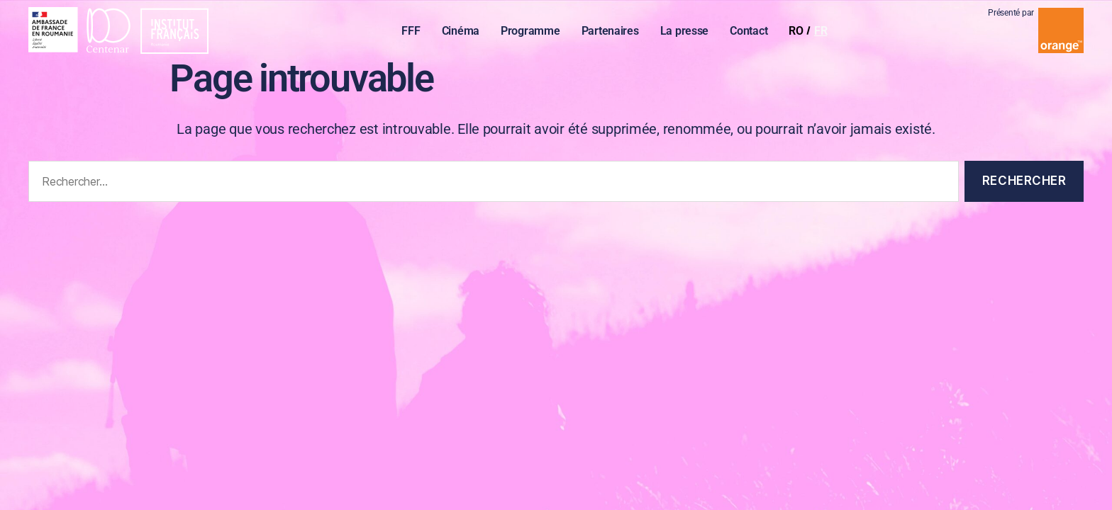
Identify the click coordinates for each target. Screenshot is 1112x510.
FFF (414, 32)
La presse (687, 32)
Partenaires (613, 32)
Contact (752, 32)
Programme (534, 32)
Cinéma (463, 32)
